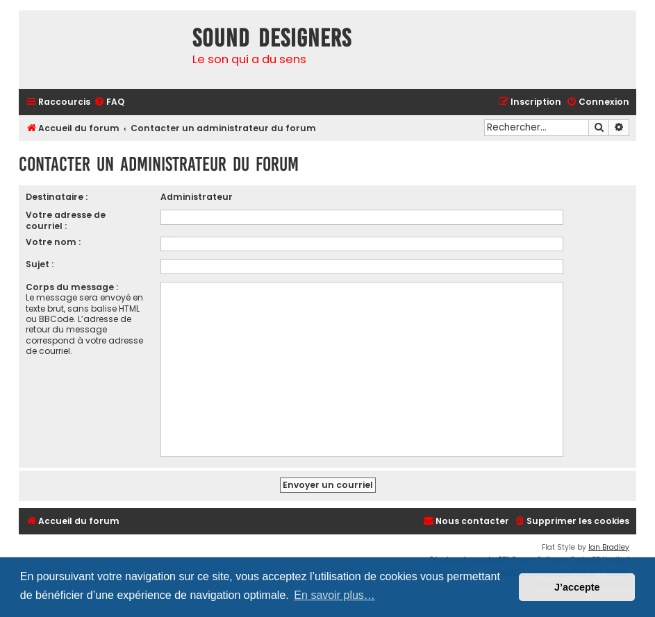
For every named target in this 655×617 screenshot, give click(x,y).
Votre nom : (53, 242)
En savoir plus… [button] (334, 595)
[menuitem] (109, 102)
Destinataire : (57, 197)
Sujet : (39, 264)
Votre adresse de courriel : (66, 220)
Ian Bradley (608, 547)
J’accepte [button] (577, 587)
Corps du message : (72, 287)
